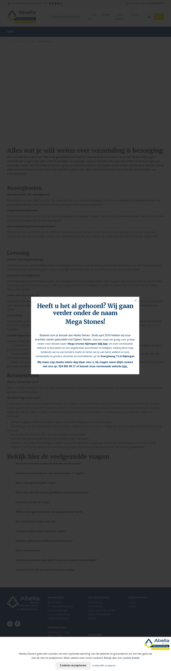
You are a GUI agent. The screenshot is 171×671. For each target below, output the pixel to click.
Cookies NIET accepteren (104, 665)
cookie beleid (131, 658)
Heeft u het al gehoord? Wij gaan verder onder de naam (85, 309)
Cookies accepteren (73, 665)
